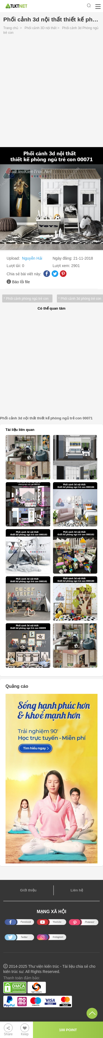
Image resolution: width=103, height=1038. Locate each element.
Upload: (14, 258)
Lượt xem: (62, 265)
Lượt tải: (14, 265)
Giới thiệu (28, 890)
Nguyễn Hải (32, 258)
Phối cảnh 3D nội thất (41, 28)
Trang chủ (10, 28)
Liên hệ (77, 890)
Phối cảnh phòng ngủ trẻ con (27, 299)
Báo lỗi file (21, 282)
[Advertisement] (51, 92)
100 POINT (68, 1030)
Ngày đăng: (63, 258)
